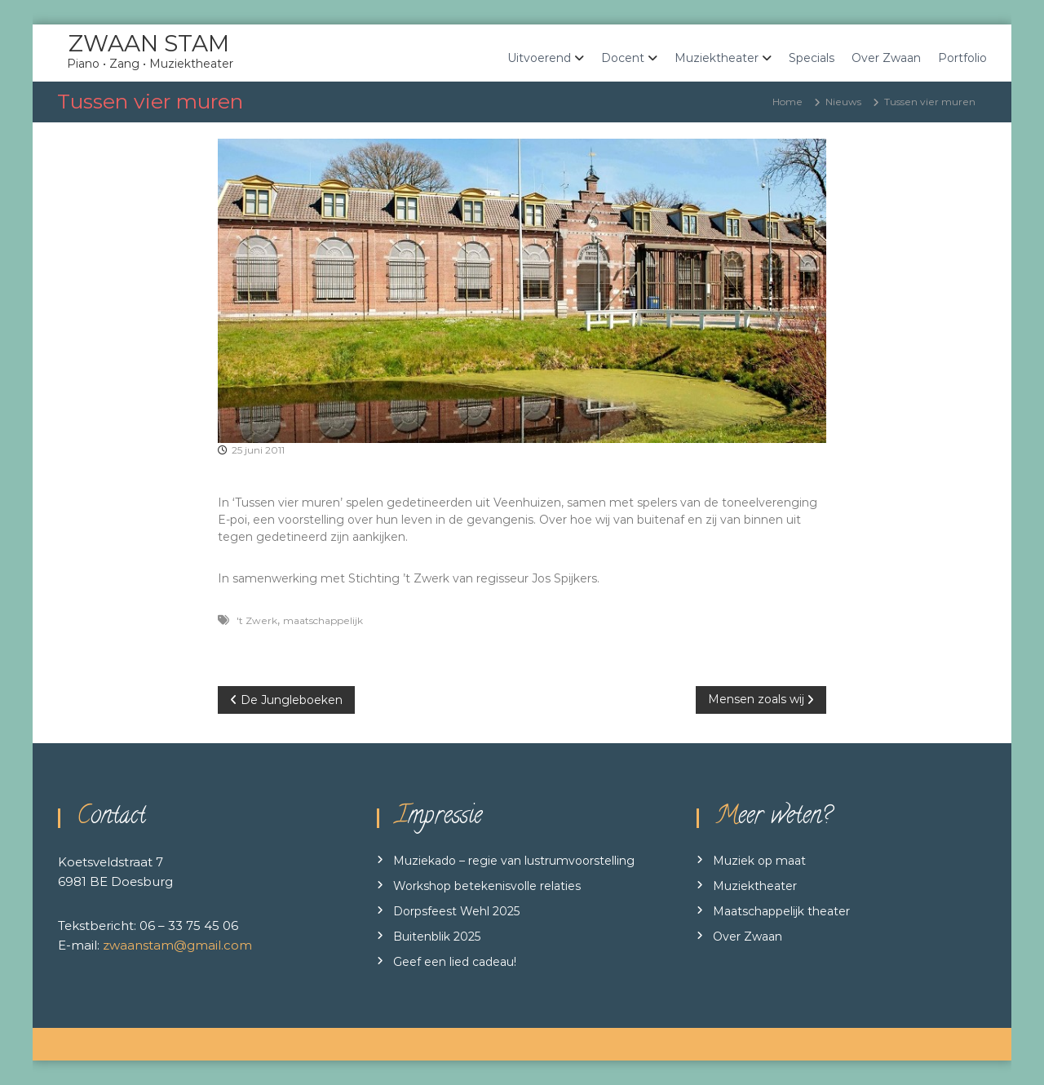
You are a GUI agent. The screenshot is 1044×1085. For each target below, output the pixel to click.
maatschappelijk (323, 620)
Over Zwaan (886, 58)
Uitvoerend (539, 58)
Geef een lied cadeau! (454, 961)
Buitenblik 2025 (436, 936)
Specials (811, 58)
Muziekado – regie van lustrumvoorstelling (514, 860)
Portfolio (962, 58)
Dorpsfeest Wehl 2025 (456, 911)
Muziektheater (717, 58)
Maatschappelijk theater (781, 911)
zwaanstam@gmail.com (177, 945)
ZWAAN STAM (149, 43)
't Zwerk (257, 620)
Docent (622, 58)
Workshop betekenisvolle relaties (487, 886)
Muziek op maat (759, 860)
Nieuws (843, 101)
